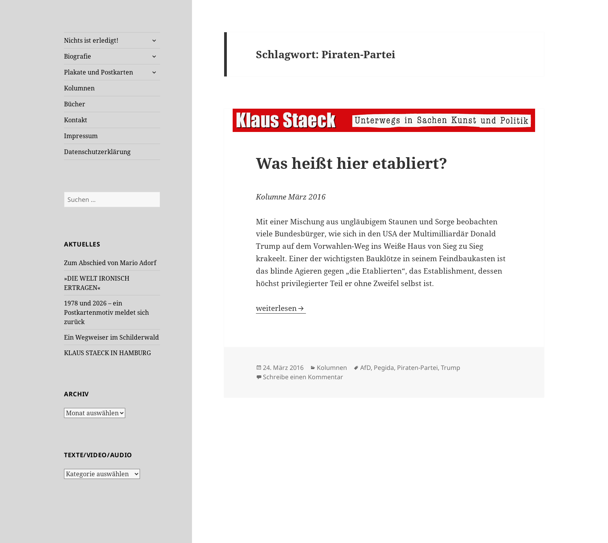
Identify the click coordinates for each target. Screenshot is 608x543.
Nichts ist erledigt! (91, 40)
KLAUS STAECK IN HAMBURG (107, 353)
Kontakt (75, 120)
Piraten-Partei (417, 367)
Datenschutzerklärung (97, 151)
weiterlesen (281, 308)
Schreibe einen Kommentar (303, 377)
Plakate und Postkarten (98, 72)
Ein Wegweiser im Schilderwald (111, 337)
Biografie (77, 56)
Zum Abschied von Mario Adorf (110, 262)
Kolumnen (79, 88)
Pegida (384, 367)
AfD (365, 367)
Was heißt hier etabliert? (351, 163)
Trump (450, 367)
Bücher (74, 104)
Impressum (81, 136)
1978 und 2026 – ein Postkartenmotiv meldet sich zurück (106, 312)
